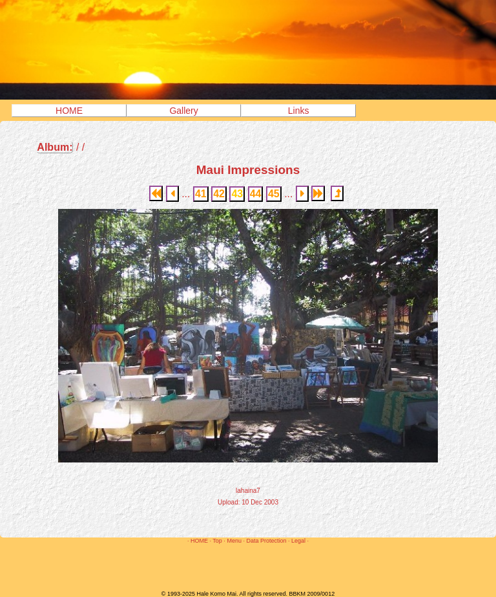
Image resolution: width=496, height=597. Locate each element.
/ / (60, 147)
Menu (234, 540)
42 (219, 193)
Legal (298, 540)
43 (237, 193)
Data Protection (266, 540)
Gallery (183, 110)
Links (298, 110)
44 (256, 193)
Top (217, 540)
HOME (69, 110)
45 (274, 193)
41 (201, 193)
